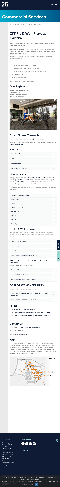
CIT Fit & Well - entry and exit (33, 167)
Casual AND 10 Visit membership (33, 194)
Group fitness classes (33, 153)
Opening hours (6, 463)
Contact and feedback (8, 473)
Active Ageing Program (33, 245)
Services (18, 24)
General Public (33, 198)
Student (33, 203)
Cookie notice (28, 473)
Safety (33, 158)
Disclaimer (45, 473)
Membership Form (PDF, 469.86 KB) (39, 177)
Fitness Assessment (33, 250)
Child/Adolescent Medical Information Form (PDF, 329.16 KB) (33, 312)
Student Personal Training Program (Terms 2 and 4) (33, 255)
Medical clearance (33, 162)
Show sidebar (4, 24)
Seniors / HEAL (33, 207)
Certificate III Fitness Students (33, 269)
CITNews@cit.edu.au (8, 461)
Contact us (6, 438)
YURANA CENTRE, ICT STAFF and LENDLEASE (33, 299)
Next (54, 113)
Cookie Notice (48, 481)
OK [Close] (37, 484)
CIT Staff (33, 215)
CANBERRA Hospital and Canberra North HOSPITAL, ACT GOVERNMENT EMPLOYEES (33, 293)
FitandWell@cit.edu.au (19, 144)
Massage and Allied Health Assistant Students (33, 278)
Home (12, 24)
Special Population (33, 223)
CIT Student (33, 219)
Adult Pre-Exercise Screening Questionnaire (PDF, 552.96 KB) (33, 315)
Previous (13, 113)
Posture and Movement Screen (33, 240)
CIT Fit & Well (28, 24)
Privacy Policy (19, 473)
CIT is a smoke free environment (7, 456)
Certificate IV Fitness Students (33, 274)
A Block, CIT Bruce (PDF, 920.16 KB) (30, 327)
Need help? (28, 449)
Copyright (37, 473)
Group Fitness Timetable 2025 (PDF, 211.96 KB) (30, 138)
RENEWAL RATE (33, 211)
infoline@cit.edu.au (7, 453)
